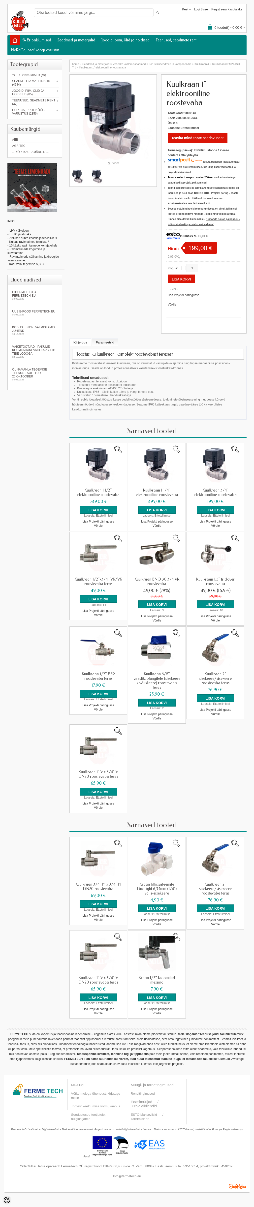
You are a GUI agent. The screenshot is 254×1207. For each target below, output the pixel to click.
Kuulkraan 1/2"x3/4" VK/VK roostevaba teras (98, 581)
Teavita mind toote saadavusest (197, 138)
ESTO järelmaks (20, 234)
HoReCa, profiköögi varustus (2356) (28, 111)
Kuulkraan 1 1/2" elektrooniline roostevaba (98, 492)
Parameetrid (105, 342)
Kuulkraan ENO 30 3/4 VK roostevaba (156, 581)
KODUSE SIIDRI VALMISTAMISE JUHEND (34, 330)
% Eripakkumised (36, 40)
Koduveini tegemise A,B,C (26, 264)
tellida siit (201, 193)
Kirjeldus (80, 342)
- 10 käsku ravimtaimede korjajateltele (32, 245)
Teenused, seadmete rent (176, 40)
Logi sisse (201, 9)
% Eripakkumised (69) (29, 75)
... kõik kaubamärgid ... (30, 152)
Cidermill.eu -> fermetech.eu (34, 295)
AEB (15, 139)
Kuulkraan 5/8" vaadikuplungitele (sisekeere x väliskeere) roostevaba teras (156, 680)
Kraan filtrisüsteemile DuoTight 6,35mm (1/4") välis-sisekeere (157, 888)
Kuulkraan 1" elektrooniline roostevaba (102, 67)
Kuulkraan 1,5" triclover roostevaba (215, 581)
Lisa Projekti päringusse (183, 295)
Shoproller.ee (237, 1185)
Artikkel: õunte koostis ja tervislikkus (33, 238)
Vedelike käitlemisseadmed (129, 63)
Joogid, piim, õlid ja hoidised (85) (28, 92)
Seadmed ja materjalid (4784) (31, 82)
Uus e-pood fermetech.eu (34, 313)
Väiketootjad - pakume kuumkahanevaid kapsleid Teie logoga (34, 351)
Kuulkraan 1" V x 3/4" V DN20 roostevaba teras (98, 774)
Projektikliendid (144, 1105)
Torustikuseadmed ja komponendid (170, 63)
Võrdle (172, 304)
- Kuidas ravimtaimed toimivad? (28, 242)
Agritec (18, 146)
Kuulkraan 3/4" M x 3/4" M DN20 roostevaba (98, 886)
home (75, 63)
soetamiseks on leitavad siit (189, 203)
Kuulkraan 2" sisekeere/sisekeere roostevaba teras (215, 678)
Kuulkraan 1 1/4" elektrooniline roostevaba (157, 492)
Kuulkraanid (201, 63)
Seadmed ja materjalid (76, 40)
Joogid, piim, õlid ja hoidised (125, 40)
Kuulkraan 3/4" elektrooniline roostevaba (215, 492)
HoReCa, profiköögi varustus (35, 50)
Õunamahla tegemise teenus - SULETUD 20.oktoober (34, 374)
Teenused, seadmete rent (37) (33, 102)
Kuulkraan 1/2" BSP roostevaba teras (98, 676)
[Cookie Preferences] (6, 1200)
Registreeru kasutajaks (226, 9)
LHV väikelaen (19, 230)
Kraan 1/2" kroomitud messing (157, 979)
